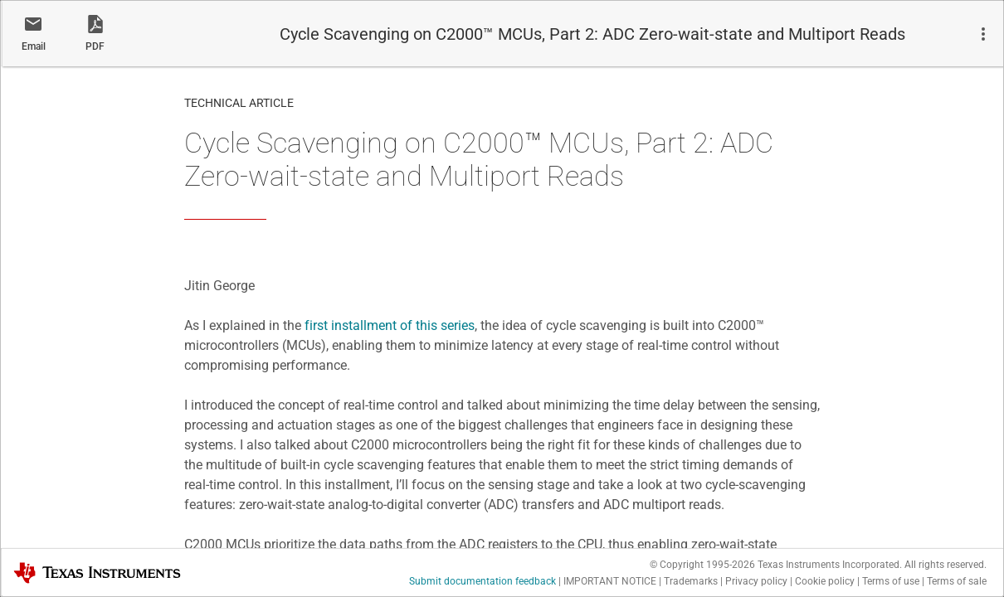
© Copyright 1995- (702, 564)
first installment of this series (390, 325)
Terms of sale (957, 581)
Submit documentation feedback (482, 581)
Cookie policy (825, 581)
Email (34, 46)
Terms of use (890, 581)
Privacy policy (756, 581)
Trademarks (691, 581)
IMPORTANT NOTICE (609, 581)
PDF (95, 46)
